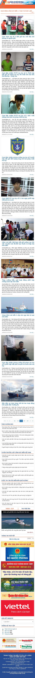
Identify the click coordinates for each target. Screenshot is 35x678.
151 (14, 420)
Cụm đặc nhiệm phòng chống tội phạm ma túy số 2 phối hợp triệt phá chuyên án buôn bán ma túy (18, 364)
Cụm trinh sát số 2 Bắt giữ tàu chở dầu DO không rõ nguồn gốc (18, 37)
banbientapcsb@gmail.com (17, 662)
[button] (17, 520)
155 (27, 420)
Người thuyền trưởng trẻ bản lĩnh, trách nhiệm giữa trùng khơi (17, 447)
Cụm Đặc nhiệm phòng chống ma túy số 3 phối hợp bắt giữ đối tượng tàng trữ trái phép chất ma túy (18, 159)
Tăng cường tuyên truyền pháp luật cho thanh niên (14, 467)
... (11, 420)
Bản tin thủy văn (14, 539)
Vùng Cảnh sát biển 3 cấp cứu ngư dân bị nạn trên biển (18, 316)
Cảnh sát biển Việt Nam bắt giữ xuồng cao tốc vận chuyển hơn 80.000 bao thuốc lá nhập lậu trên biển (18, 243)
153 (21, 420)
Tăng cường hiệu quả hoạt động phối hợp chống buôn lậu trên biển (18, 280)
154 (24, 420)
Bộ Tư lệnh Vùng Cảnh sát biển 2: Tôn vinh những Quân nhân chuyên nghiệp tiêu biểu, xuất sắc (18, 435)
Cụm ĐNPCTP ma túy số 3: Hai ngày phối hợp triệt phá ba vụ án (18, 199)
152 (18, 420)
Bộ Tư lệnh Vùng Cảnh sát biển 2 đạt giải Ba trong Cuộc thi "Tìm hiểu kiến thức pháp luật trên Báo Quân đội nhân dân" (18, 431)
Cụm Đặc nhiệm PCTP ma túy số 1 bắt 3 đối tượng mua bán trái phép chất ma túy (18, 116)
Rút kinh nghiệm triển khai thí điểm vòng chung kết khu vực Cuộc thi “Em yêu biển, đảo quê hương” (18, 484)
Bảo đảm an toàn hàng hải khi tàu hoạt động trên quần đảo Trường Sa (18, 404)
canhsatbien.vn (10, 664)
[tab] (9, 509)
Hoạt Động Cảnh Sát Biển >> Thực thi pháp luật (16, 11)
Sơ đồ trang (24, 651)
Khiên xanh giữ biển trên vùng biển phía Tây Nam (13, 530)
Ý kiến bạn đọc (15, 651)
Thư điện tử (7, 651)
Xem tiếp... (32, 49)
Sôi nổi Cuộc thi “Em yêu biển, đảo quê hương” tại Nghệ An (16, 495)
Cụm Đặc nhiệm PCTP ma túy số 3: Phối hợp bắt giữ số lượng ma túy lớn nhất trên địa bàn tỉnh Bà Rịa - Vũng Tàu (18, 74)
